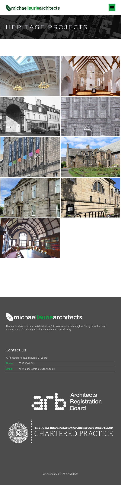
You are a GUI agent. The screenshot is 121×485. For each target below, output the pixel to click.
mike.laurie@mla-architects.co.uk (37, 368)
